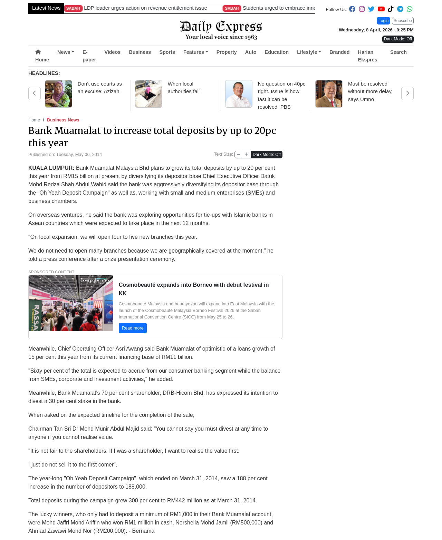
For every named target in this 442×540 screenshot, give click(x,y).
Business (140, 52)
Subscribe (403, 20)
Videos (112, 52)
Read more (133, 327)
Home (42, 56)
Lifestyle (307, 52)
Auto (251, 52)
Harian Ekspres (367, 55)
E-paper (89, 55)
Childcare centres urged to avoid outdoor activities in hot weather (144, 8)
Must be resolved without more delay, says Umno (370, 91)
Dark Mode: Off (267, 154)
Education (277, 52)
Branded (339, 52)
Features (193, 52)
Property (227, 52)
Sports (167, 52)
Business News (63, 119)
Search (398, 52)
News (63, 52)
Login (383, 20)
